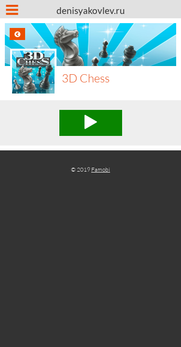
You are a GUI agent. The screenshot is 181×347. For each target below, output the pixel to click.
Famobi (100, 169)
